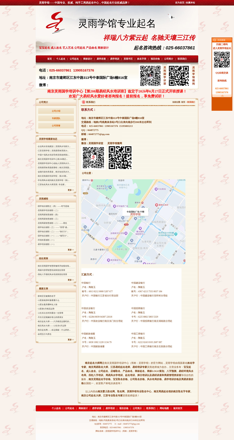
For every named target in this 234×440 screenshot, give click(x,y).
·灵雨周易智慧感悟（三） (48, 219)
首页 (49, 59)
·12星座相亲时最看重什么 (48, 300)
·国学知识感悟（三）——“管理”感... (52, 227)
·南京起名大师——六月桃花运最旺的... (54, 321)
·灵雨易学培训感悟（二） (48, 210)
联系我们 (182, 59)
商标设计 (87, 59)
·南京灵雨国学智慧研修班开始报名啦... (54, 266)
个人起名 (60, 59)
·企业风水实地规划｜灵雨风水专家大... (54, 146)
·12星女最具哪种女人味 (47, 304)
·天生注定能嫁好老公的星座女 (50, 317)
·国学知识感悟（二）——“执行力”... (52, 231)
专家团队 (56, 118)
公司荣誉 (56, 125)
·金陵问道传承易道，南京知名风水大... (54, 172)
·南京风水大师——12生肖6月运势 (51, 326)
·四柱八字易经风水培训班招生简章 (52, 274)
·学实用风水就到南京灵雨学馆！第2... (53, 180)
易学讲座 (101, 59)
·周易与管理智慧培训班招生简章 (51, 270)
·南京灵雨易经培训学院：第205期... (52, 176)
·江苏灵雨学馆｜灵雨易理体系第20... (53, 150)
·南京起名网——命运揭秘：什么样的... (54, 330)
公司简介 (168, 59)
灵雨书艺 (128, 59)
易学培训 (114, 59)
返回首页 (177, 408)
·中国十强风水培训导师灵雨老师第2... (53, 155)
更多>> (71, 190)
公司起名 (74, 59)
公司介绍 (56, 111)
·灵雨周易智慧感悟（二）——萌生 (52, 223)
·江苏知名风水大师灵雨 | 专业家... (51, 184)
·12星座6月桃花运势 (45, 309)
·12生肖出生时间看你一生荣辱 (50, 313)
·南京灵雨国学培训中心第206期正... (52, 159)
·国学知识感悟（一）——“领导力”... (52, 236)
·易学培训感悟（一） (46, 244)
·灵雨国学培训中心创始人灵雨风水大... (54, 163)
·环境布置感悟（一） (46, 240)
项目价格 (155, 59)
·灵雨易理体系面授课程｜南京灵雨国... (54, 167)
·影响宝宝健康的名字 (46, 296)
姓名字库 (141, 59)
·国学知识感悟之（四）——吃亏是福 (53, 206)
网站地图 (164, 408)
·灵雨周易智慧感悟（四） (48, 214)
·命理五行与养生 (44, 334)
